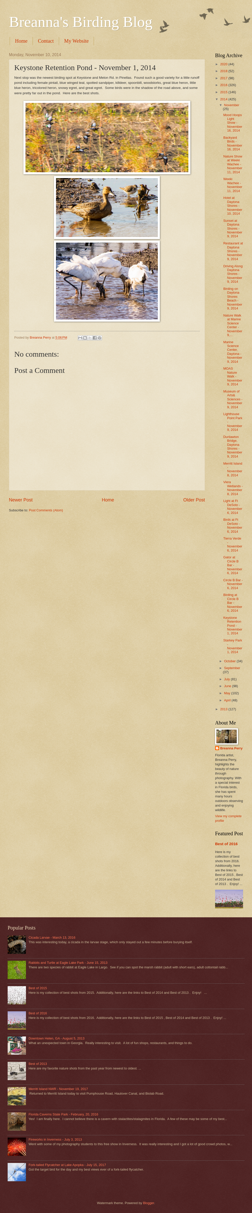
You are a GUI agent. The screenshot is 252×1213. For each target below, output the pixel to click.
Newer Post (21, 499)
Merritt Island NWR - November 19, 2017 (58, 1089)
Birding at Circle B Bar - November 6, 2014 (232, 602)
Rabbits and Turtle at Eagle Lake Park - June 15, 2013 (68, 963)
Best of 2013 (38, 1064)
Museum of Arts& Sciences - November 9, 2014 (232, 399)
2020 (224, 64)
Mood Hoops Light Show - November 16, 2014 (232, 123)
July (227, 679)
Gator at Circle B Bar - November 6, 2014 (232, 565)
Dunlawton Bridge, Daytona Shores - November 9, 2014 (232, 446)
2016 (224, 85)
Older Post (194, 499)
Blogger (148, 1203)
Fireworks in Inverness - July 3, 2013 (55, 1139)
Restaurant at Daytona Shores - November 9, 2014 (233, 251)
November (231, 105)
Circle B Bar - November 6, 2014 (233, 584)
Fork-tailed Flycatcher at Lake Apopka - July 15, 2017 (67, 1165)
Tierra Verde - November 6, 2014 (232, 544)
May (227, 693)
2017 (224, 78)
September (232, 668)
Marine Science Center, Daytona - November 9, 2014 (232, 352)
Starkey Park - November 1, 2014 (232, 646)
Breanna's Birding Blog (80, 21)
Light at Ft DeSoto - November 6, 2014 (232, 506)
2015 (224, 92)
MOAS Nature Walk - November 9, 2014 (232, 376)
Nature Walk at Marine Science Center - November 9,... (232, 325)
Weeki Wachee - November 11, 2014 (232, 185)
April (227, 700)
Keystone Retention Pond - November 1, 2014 (232, 625)
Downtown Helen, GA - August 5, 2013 (57, 1038)
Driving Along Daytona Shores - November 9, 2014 (233, 274)
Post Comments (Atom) (46, 510)
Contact (46, 41)
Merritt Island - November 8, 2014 (232, 469)
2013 (224, 709)
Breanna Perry (231, 748)
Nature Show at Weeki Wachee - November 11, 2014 (232, 164)
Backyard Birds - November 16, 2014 (232, 143)
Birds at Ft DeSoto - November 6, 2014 (232, 525)
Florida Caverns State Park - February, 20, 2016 (63, 1114)
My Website (76, 41)
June (228, 686)
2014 (224, 99)
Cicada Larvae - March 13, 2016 (52, 937)
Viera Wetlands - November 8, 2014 (233, 488)
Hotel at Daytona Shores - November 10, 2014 (232, 205)
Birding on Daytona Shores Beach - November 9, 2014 (232, 298)
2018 (224, 71)
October (230, 661)
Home (21, 41)
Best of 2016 (226, 844)
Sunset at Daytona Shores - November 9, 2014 (232, 228)
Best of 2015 (38, 988)
